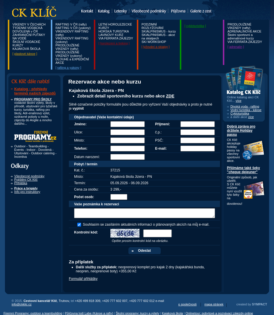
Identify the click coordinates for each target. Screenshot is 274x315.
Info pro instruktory (27, 191)
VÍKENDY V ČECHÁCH (29, 24)
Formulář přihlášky (83, 279)
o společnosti (187, 304)
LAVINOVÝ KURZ (111, 35)
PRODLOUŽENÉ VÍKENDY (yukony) (68, 53)
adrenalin (235, 46)
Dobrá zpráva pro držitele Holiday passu (241, 130)
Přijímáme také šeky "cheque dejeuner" (243, 170)
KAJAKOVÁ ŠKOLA (26, 48)
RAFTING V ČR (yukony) (73, 28)
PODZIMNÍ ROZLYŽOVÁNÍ (152, 26)
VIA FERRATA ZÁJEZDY (116, 38)
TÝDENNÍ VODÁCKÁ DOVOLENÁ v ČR (27, 29)
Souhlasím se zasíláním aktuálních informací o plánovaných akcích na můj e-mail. (146, 224)
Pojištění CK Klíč (25, 179)
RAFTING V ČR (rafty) (71, 24)
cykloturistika (195, 26)
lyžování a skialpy (155, 46)
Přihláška (20, 183)
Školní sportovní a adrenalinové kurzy (241, 36)
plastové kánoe (24, 53)
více (251, 117)
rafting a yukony (68, 67)
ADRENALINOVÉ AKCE (244, 31)
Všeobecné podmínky (29, 176)
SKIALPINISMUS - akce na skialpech (158, 36)
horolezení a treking (114, 43)
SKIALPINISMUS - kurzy (159, 31)
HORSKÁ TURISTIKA (114, 31)
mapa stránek (214, 304)
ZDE (170, 96)
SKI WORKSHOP (154, 42)
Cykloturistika (239, 113)
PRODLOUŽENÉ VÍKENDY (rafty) (67, 47)
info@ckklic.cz (22, 304)
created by (252, 304)
